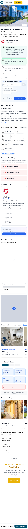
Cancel (17, 365)
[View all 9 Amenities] (8, 153)
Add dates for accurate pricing (8, 242)
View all (25, 24)
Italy (4, 31)
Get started (14, 480)
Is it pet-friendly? (7, 93)
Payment (12, 365)
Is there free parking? (8, 88)
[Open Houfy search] (8, 2)
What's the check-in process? (9, 90)
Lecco (15, 31)
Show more (6, 211)
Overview (5, 365)
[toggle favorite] (21, 328)
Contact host (14, 233)
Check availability (21, 526)
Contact (20, 98)
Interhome (15, 40)
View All (25, 325)
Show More (4, 123)
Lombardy (9, 31)
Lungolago (5, 423)
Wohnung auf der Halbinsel (10, 352)
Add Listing (18, 2)
